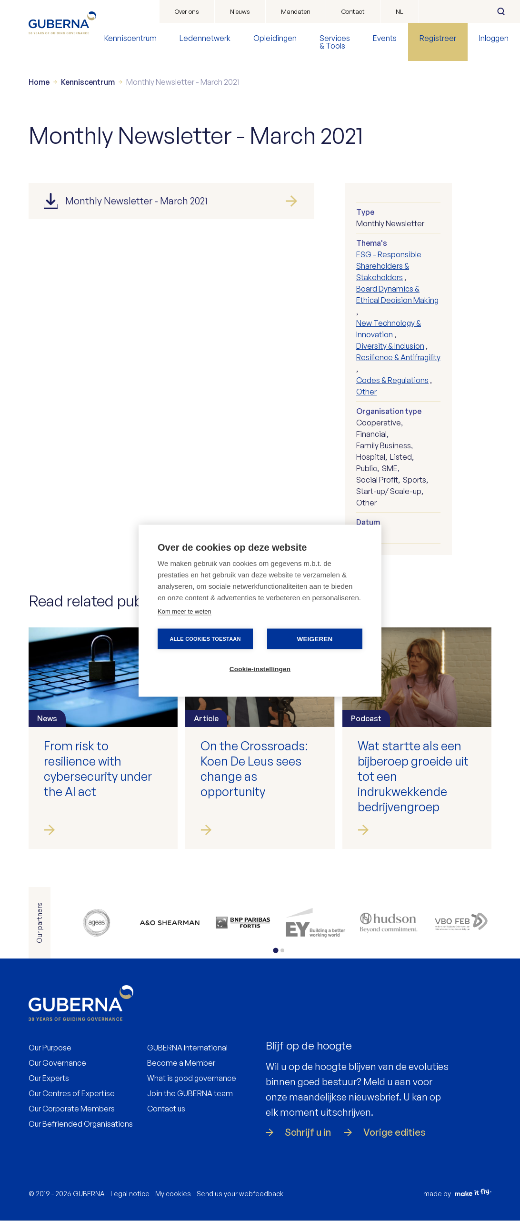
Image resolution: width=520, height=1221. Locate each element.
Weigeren (314, 638)
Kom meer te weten (184, 611)
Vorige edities (394, 1132)
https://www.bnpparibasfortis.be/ (242, 922)
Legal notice (130, 1194)
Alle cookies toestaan (205, 638)
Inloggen (494, 38)
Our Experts (49, 1078)
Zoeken (501, 11)
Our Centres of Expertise (72, 1093)
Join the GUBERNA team (190, 1093)
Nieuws (240, 11)
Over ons (187, 11)
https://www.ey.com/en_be (315, 922)
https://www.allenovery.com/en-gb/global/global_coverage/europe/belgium (169, 922)
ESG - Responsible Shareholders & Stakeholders (388, 266)
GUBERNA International (187, 1047)
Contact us (166, 1108)
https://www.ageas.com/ (96, 922)
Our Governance (57, 1063)
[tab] (275, 950)
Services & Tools (335, 41)
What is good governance (191, 1078)
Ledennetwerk (205, 38)
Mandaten (295, 11)
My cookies (173, 1194)
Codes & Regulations (392, 380)
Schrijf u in (308, 1132)
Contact (353, 11)
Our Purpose (50, 1047)
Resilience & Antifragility (398, 357)
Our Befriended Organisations (81, 1124)
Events (385, 38)
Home (39, 82)
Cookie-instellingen (260, 668)
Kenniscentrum (130, 38)
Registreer (438, 38)
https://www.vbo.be (461, 922)
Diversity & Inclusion (390, 346)
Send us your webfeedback (240, 1194)
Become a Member (181, 1063)
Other (366, 391)
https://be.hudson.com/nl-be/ (388, 922)
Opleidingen (275, 38)
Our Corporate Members (72, 1108)
